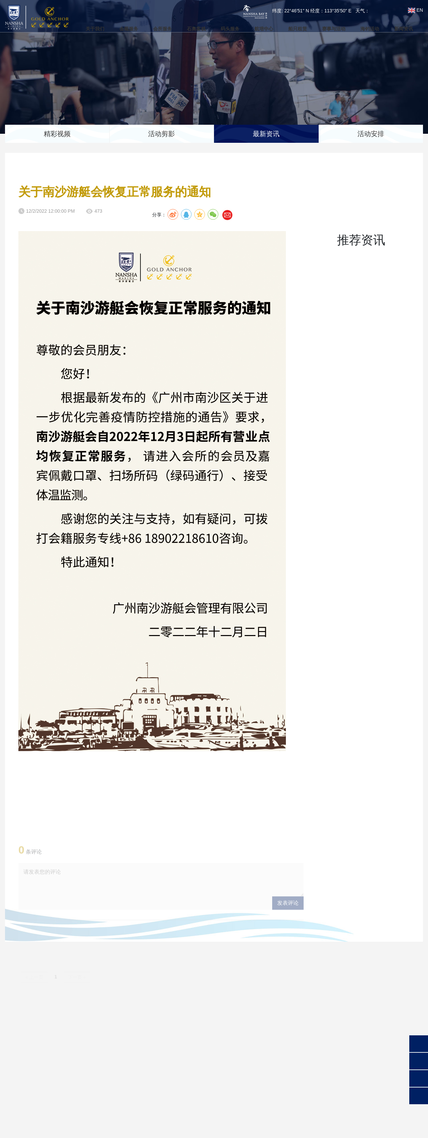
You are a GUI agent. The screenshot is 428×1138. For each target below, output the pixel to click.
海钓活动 (373, 29)
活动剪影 (161, 133)
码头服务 (227, 29)
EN (415, 10)
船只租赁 (298, 29)
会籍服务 (122, 29)
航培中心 (263, 29)
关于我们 (87, 29)
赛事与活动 (335, 29)
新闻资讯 (408, 29)
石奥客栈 (192, 29)
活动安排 (370, 133)
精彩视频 (57, 133)
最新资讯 (266, 133)
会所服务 (157, 29)
